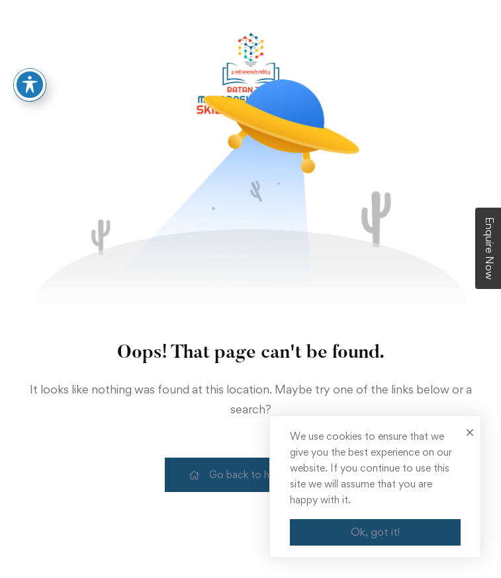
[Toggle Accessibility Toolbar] (30, 77)
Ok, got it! (375, 531)
